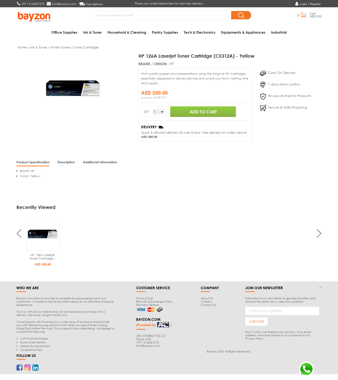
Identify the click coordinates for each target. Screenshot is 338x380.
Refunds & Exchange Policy (154, 303)
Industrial (279, 32)
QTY (147, 112)
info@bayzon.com (148, 347)
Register (315, 4)
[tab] (33, 163)
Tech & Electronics (199, 32)
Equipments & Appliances (243, 32)
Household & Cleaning (127, 32)
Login (303, 4)
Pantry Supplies (165, 32)
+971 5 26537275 (147, 343)
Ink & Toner (92, 32)
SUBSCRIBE (256, 322)
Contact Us (208, 306)
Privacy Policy (254, 340)
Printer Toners (60, 48)
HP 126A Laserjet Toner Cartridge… (42, 258)
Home (22, 48)
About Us (207, 299)
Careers (206, 303)
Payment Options (147, 306)
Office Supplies (64, 32)
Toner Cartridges (86, 48)
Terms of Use (144, 299)
